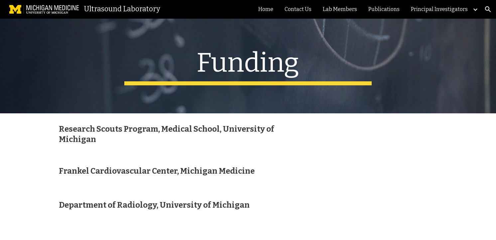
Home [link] (265, 9)
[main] (248, 66)
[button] (488, 9)
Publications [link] (384, 9)
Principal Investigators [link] (439, 9)
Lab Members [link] (340, 9)
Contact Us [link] (298, 9)
